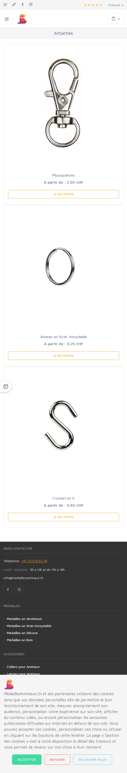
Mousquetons (63, 175)
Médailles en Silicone (22, 633)
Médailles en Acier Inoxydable (29, 626)
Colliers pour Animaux (23, 667)
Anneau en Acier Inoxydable (63, 337)
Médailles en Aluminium (24, 619)
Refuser (57, 759)
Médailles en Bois (20, 640)
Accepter (26, 759)
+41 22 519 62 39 (34, 561)
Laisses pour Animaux (23, 674)
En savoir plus (93, 759)
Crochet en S (63, 498)
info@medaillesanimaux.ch (23, 578)
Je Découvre (63, 194)
